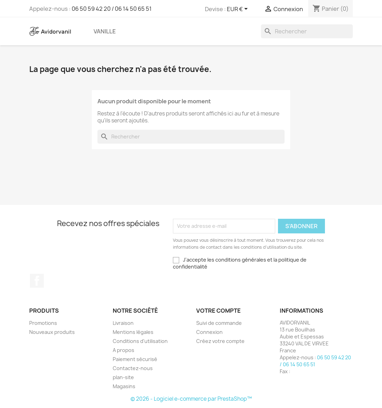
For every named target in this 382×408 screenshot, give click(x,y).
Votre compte (218, 310)
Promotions (43, 323)
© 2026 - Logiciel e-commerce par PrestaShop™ (191, 398)
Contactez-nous (133, 368)
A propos (123, 350)
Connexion (209, 332)
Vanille (105, 31)
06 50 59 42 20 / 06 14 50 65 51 (112, 9)
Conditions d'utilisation (140, 341)
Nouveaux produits (52, 332)
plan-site (123, 377)
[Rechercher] (307, 31)
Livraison (123, 323)
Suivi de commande (219, 323)
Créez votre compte (220, 341)
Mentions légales (133, 332)
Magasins (124, 386)
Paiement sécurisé (135, 359)
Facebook (37, 281)
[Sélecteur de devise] (238, 9)
